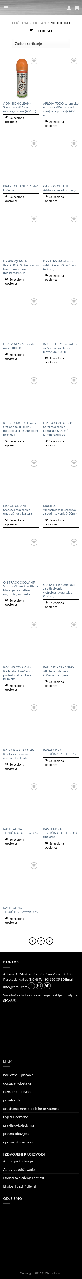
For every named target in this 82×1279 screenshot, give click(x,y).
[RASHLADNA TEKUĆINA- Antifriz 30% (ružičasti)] (61, 803)
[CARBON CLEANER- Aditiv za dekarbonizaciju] (61, 160)
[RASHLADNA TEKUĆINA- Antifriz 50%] (21, 882)
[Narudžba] (41, 43)
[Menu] (6, 7)
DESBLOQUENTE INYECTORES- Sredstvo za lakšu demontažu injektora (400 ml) (21, 267)
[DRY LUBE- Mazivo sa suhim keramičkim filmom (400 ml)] (61, 235)
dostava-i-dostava (17, 1083)
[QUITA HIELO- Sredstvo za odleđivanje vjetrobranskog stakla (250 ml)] (61, 559)
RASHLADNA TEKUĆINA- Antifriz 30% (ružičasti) (60, 833)
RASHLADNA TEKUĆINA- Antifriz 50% (20, 910)
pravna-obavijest (16, 1133)
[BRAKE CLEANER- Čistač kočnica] (21, 160)
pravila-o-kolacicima (18, 1125)
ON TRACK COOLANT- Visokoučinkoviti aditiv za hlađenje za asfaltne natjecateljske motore (20, 588)
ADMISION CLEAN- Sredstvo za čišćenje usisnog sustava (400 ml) (19, 107)
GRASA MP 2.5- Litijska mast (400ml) (19, 346)
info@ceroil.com (15, 987)
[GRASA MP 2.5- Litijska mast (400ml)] (21, 318)
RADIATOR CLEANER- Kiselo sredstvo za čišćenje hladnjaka (18, 754)
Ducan (39, 23)
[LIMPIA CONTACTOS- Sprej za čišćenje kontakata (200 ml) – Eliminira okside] (61, 397)
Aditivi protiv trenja (18, 1161)
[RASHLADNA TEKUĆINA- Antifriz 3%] (61, 724)
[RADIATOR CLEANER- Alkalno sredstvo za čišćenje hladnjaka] (61, 642)
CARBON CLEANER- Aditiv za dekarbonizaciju (60, 188)
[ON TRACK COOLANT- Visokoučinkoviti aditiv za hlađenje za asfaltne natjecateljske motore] (21, 558)
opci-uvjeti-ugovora (18, 1142)
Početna (20, 23)
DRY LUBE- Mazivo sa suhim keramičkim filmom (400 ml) (60, 265)
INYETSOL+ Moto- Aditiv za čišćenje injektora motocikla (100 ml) (60, 347)
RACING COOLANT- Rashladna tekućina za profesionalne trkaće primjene (18, 673)
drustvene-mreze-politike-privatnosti (31, 1108)
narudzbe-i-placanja (18, 1075)
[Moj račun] (69, 7)
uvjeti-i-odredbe (15, 1117)
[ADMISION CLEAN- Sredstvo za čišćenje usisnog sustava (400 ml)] (21, 78)
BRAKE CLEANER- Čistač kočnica (20, 188)
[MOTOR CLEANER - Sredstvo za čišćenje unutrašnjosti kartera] (21, 480)
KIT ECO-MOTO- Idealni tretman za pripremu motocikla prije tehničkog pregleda (20, 428)
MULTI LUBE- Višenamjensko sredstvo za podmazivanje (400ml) (60, 509)
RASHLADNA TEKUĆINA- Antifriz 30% (20, 831)
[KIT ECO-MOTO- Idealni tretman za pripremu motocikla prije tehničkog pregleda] (21, 397)
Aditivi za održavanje (19, 1169)
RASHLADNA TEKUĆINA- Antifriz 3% (59, 752)
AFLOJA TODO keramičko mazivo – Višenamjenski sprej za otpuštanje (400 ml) (61, 109)
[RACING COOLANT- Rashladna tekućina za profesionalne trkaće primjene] (21, 642)
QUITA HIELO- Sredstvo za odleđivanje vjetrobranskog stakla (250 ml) (59, 590)
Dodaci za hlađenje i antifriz (23, 1178)
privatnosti (11, 1100)
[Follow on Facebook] (31, 985)
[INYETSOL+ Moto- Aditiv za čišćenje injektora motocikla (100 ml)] (61, 318)
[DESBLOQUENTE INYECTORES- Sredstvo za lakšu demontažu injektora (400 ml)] (21, 235)
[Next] (49, 941)
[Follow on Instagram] (39, 985)
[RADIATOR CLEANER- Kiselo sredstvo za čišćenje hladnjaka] (21, 724)
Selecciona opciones (14, 119)
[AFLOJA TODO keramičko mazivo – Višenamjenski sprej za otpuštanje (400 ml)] (61, 78)
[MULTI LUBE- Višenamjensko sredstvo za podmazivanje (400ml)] (61, 480)
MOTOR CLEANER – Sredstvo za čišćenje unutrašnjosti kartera (17, 509)
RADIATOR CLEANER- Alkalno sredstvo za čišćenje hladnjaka (58, 671)
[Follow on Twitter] (47, 985)
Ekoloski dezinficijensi (19, 1186)
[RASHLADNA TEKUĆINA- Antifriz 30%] (21, 803)
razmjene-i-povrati (17, 1091)
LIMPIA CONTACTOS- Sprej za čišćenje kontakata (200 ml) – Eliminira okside (58, 428)
